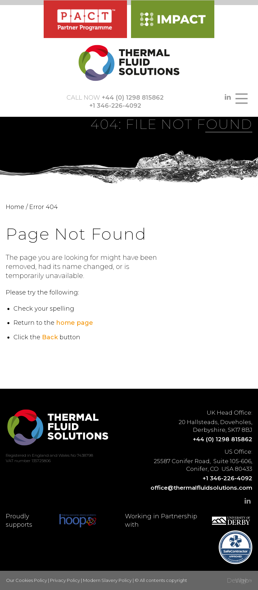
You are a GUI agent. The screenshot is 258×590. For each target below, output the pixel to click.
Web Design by (238, 580)
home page (74, 322)
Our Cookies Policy (26, 580)
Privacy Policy (65, 580)
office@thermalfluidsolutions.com (201, 487)
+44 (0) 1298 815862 (133, 97)
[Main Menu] (241, 99)
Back (50, 337)
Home (15, 207)
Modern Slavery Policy (107, 580)
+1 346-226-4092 (115, 105)
